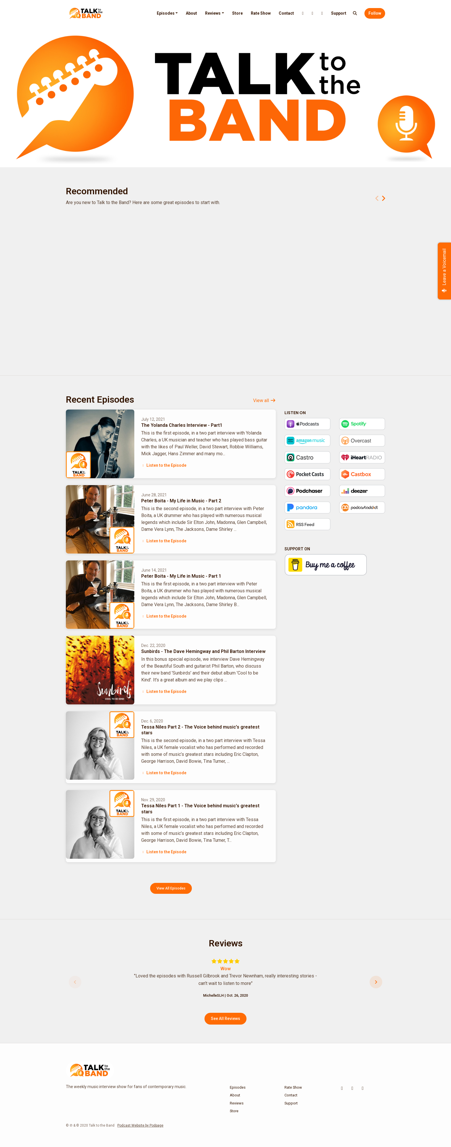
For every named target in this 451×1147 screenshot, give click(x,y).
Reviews (213, 13)
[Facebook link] (322, 13)
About (191, 13)
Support (338, 13)
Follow (374, 13)
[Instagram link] (313, 13)
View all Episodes (171, 888)
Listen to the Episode (163, 465)
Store (237, 13)
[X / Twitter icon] (342, 1088)
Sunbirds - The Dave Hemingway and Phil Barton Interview (203, 651)
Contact (286, 13)
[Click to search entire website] (355, 13)
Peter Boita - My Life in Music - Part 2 (181, 501)
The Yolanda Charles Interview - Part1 (181, 425)
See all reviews (225, 1018)
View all (264, 400)
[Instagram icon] (352, 1088)
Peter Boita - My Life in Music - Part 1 (181, 576)
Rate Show (261, 13)
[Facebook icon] (363, 1088)
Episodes (166, 13)
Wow (225, 968)
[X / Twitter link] (303, 13)
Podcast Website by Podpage (140, 1125)
